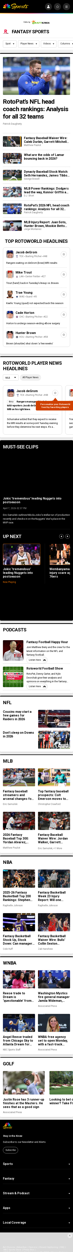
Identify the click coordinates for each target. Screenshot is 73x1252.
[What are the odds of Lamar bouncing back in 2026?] (12, 158)
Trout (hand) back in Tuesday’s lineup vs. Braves (32, 283)
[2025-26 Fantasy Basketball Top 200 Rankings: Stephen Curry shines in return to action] (19, 878)
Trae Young (24, 292)
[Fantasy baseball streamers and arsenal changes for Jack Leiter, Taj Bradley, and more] (19, 777)
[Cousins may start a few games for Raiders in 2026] (54, 719)
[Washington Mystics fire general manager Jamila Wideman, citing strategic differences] (54, 979)
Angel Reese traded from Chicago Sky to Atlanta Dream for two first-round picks (18, 1040)
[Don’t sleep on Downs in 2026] (54, 740)
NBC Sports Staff (11, 1049)
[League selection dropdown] (10, 378)
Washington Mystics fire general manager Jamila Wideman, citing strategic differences (54, 997)
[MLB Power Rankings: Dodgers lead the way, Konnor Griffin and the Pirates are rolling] (12, 192)
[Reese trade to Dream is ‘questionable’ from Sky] (19, 979)
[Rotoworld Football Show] (13, 677)
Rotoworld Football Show (44, 668)
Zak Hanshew (45, 949)
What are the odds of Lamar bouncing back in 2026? (44, 156)
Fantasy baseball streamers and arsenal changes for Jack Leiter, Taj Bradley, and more (18, 795)
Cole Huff (8, 949)
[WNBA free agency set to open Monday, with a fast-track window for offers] (54, 1023)
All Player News (30, 377)
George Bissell (32, 178)
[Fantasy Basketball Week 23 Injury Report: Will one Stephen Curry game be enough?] (54, 878)
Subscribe (10, 1150)
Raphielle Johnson (13, 905)
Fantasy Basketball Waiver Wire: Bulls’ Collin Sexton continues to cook (52, 939)
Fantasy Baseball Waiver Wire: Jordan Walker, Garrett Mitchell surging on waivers (53, 838)
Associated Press (47, 1006)
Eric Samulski (10, 804)
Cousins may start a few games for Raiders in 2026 (17, 715)
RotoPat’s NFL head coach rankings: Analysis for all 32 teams (35, 109)
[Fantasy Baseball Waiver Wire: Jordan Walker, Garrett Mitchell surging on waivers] (54, 821)
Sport (9, 43)
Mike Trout (24, 272)
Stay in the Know (12, 1135)
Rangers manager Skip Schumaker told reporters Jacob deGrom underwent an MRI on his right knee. (31, 405)
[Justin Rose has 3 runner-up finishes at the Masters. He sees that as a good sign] (24, 1083)
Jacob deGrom (26, 252)
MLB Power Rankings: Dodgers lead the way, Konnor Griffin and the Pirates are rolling (47, 190)
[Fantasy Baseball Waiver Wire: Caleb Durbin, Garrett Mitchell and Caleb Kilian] (12, 141)
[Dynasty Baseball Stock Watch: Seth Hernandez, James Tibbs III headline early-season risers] (12, 175)
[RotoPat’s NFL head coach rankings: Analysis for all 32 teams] (36, 76)
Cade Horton (25, 313)
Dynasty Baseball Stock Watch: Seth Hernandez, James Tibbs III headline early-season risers (46, 173)
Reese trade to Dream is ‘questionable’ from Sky (17, 997)
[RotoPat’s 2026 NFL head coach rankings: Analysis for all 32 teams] (12, 208)
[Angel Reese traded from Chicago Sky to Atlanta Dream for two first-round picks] (19, 1023)
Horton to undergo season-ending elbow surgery (33, 323)
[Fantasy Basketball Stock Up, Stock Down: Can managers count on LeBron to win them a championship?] (19, 922)
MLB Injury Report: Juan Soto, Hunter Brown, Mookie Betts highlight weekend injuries (45, 224)
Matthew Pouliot (32, 145)
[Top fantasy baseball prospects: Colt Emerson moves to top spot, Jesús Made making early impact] (54, 777)
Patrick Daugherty (12, 123)
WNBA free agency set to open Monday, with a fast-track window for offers (53, 1040)
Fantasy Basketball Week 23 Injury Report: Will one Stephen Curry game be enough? (53, 896)
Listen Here (38, 660)
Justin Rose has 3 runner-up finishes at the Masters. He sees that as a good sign (23, 1103)
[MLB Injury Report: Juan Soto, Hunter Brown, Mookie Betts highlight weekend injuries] (12, 225)
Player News (28, 43)
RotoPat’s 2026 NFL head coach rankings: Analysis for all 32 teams (46, 207)
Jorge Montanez (32, 229)
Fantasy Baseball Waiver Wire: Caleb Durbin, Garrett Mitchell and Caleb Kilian (45, 140)
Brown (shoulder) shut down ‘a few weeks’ (29, 343)
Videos (48, 43)
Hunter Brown (26, 333)
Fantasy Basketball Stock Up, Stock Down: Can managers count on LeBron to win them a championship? (18, 939)
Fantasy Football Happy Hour (47, 642)
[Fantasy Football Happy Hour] (13, 650)
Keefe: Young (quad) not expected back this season (34, 303)
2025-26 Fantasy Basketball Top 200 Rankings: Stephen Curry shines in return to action (17, 896)
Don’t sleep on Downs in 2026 (18, 734)
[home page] (15, 6)
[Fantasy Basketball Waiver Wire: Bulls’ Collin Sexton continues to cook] (54, 922)
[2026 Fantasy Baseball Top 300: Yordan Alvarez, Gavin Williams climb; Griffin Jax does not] (19, 821)
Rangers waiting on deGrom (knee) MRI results (31, 262)
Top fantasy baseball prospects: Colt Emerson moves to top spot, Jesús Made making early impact (54, 795)
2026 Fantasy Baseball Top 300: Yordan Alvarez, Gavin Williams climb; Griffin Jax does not (18, 838)
